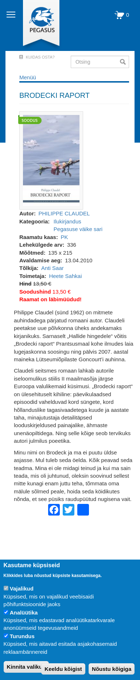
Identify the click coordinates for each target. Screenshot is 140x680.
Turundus (22, 636)
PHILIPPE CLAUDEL (64, 213)
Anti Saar (52, 268)
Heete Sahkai (65, 276)
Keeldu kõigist (63, 669)
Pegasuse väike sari (78, 229)
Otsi (124, 61)
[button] (51, 160)
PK (64, 237)
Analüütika (24, 612)
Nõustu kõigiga (111, 669)
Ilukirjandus (67, 221)
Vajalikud (22, 588)
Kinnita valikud (26, 667)
